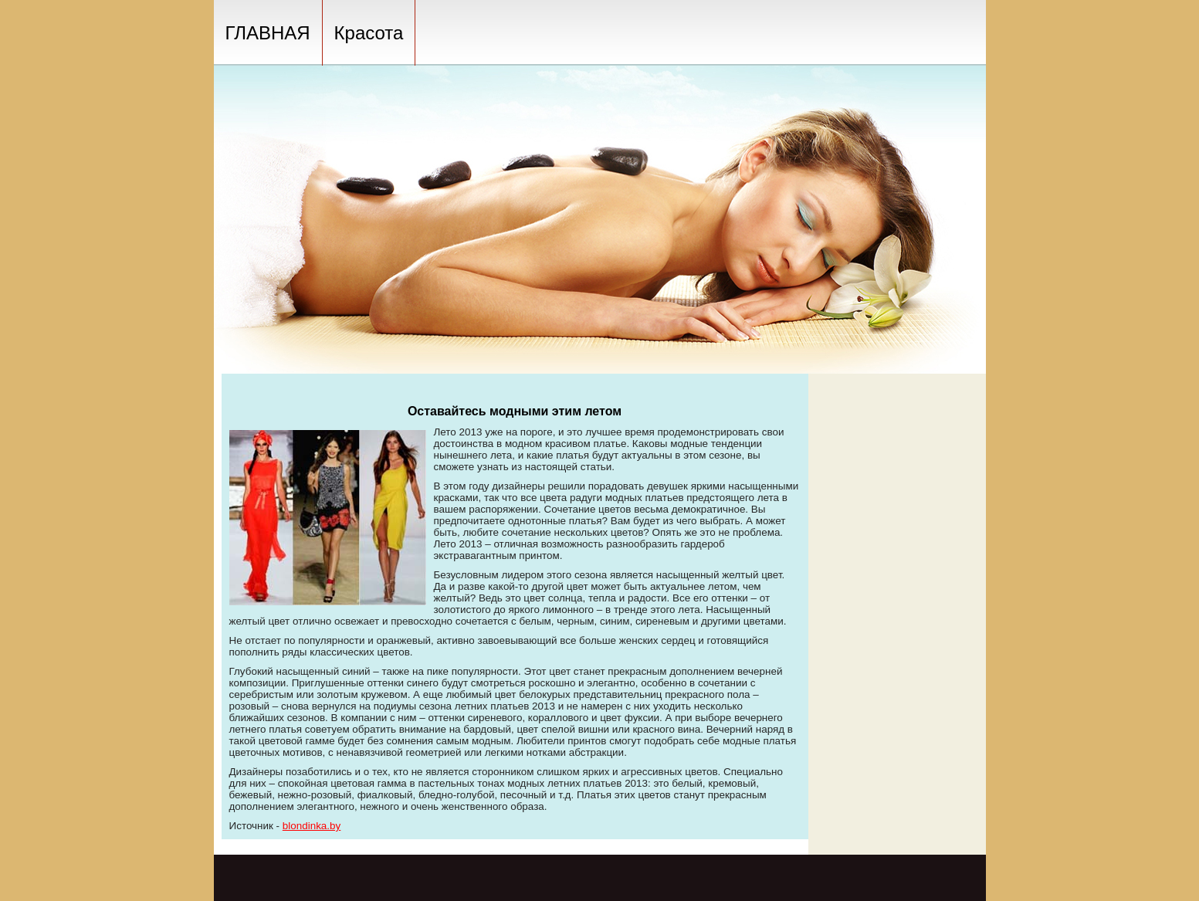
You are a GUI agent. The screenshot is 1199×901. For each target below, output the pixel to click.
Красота (369, 32)
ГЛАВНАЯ (267, 32)
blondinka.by (311, 826)
